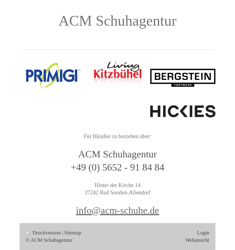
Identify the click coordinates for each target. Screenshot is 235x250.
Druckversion (44, 233)
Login (203, 233)
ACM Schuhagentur (117, 21)
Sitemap (72, 233)
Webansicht (197, 240)
